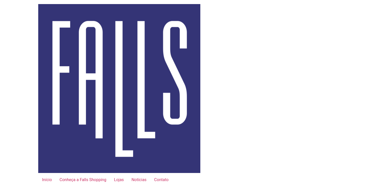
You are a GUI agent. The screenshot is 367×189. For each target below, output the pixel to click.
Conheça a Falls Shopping (83, 179)
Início (47, 179)
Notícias (139, 179)
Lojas (119, 179)
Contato (161, 179)
